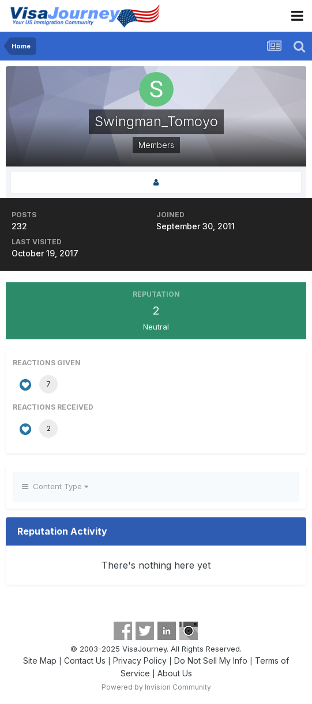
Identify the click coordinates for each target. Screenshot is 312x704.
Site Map (40, 660)
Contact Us (85, 660)
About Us (174, 673)
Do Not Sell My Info (210, 660)
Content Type (55, 486)
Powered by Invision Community (156, 687)
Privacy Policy (140, 660)
